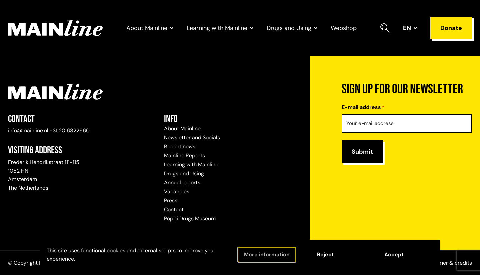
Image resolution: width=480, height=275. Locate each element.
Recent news (179, 146)
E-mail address (363, 107)
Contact (174, 209)
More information (267, 254)
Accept (394, 254)
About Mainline (182, 128)
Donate (451, 28)
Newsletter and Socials (192, 137)
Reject (325, 254)
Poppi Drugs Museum (190, 218)
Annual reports (182, 182)
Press (170, 200)
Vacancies (176, 191)
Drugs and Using (184, 173)
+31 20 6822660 (70, 130)
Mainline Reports (184, 155)
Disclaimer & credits (447, 262)
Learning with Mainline (191, 164)
